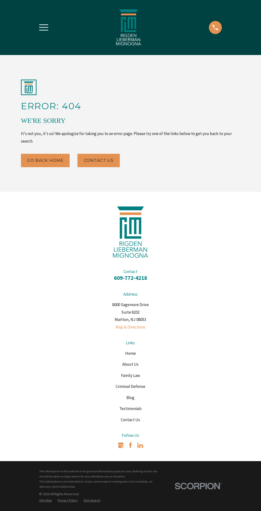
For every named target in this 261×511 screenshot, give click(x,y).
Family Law (130, 375)
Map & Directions (130, 327)
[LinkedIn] (140, 445)
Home (130, 353)
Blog (130, 397)
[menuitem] (45, 500)
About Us (130, 364)
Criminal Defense (130, 386)
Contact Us (99, 160)
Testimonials (130, 408)
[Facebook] (130, 445)
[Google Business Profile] (121, 445)
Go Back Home (45, 160)
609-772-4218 (130, 277)
